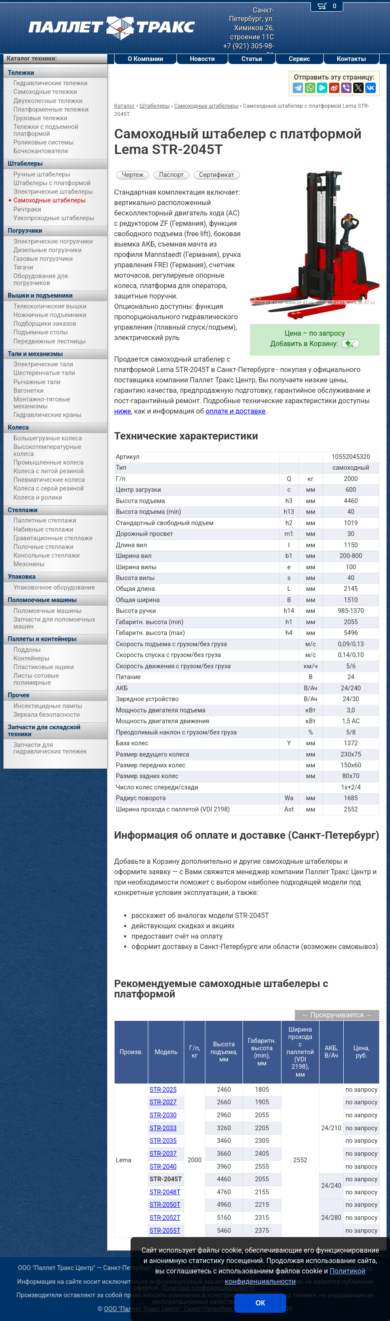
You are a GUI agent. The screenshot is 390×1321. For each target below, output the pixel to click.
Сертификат (216, 175)
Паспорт (171, 175)
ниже (122, 411)
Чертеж (133, 175)
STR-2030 (163, 1115)
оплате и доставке (236, 411)
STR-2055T (165, 1230)
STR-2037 (163, 1153)
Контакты (351, 59)
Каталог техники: (31, 58)
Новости (202, 59)
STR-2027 (163, 1102)
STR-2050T (165, 1205)
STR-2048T (165, 1192)
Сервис (299, 59)
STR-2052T (165, 1218)
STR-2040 (163, 1166)
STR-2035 (163, 1141)
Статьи (251, 59)
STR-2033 (163, 1128)
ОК (260, 1303)
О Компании (145, 59)
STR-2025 (163, 1089)
